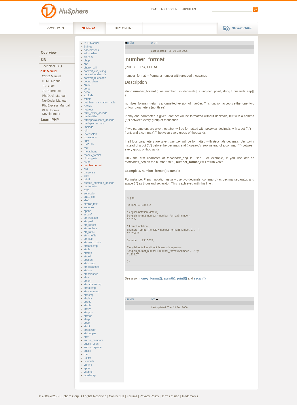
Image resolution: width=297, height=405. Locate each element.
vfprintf (88, 364)
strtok (87, 326)
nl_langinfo (90, 158)
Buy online (124, 28)
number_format (93, 165)
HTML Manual (51, 81)
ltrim (86, 141)
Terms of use (170, 396)
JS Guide (48, 86)
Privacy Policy (149, 396)
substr (87, 350)
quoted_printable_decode (99, 182)
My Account (170, 9)
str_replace (90, 228)
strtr (86, 336)
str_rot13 (89, 232)
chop (87, 60)
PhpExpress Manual (56, 105)
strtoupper (90, 333)
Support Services (89, 28)
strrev (87, 308)
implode (88, 127)
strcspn (88, 259)
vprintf (87, 368)
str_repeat (90, 224)
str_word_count (93, 242)
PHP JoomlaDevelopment (51, 112)
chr (86, 64)
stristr (87, 277)
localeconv (90, 137)
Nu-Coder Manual (54, 100)
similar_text (91, 203)
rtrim (86, 190)
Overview (49, 52)
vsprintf (88, 371)
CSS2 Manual (51, 76)
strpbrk (88, 298)
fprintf (87, 99)
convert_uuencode (95, 78)
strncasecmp (91, 291)
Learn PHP (50, 120)
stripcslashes (91, 266)
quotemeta (90, 186)
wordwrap (90, 375)
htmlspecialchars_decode (99, 120)
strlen (87, 280)
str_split (88, 238)
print (86, 175)
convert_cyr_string (95, 71)
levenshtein (91, 134)
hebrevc (88, 109)
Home (154, 9)
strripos (88, 312)
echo (87, 92)
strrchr (87, 305)
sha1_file (89, 196)
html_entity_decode (95, 113)
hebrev (88, 106)
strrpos (88, 316)
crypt (87, 88)
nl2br (87, 162)
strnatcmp (90, 287)
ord (86, 169)
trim (86, 354)
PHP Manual (48, 71)
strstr (87, 322)
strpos (87, 301)
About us (189, 9)
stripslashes (91, 274)
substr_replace (93, 347)
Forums (132, 396)
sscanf (88, 214)
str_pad (88, 221)
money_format (92, 155)
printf (87, 179)
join (86, 130)
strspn (87, 319)
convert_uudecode (95, 74)
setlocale (89, 193)
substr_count (91, 343)
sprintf (87, 211)
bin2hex (88, 57)
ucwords (89, 361)
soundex (89, 207)
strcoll (87, 256)
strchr (87, 249)
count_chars (91, 81)
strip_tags (90, 263)
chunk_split (90, 67)
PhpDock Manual (54, 95)
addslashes (91, 53)
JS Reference (51, 91)
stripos (88, 270)
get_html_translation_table (99, 102)
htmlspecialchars (94, 123)
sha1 (87, 200)
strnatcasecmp (92, 284)
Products (56, 28)
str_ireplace (91, 217)
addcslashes (91, 50)
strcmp (88, 253)
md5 (86, 148)
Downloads (236, 28)
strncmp (88, 295)
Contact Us (116, 396)
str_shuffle (90, 235)
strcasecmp (91, 245)
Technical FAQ (52, 66)
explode (88, 95)
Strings (88, 46)
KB (43, 60)
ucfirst (87, 357)
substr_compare (93, 340)
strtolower (90, 329)
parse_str (89, 172)
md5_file (89, 144)
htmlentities (91, 116)
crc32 (87, 85)
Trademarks (190, 396)
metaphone (90, 151)
